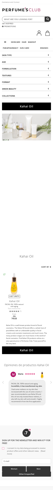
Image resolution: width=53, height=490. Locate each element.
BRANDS (44, 48)
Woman (14, 469)
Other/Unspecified (26, 474)
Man (38, 469)
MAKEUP (32, 42)
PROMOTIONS (9, 26)
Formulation (25, 68)
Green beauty (25, 89)
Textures (25, 75)
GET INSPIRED (7, 23)
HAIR (24, 42)
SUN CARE (24, 48)
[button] (3, 391)
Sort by (46, 267)
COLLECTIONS (25, 96)
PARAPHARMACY (10, 48)
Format (25, 82)
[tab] (26, 55)
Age (25, 62)
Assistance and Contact (10, 2)
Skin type (25, 55)
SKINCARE (15, 42)
